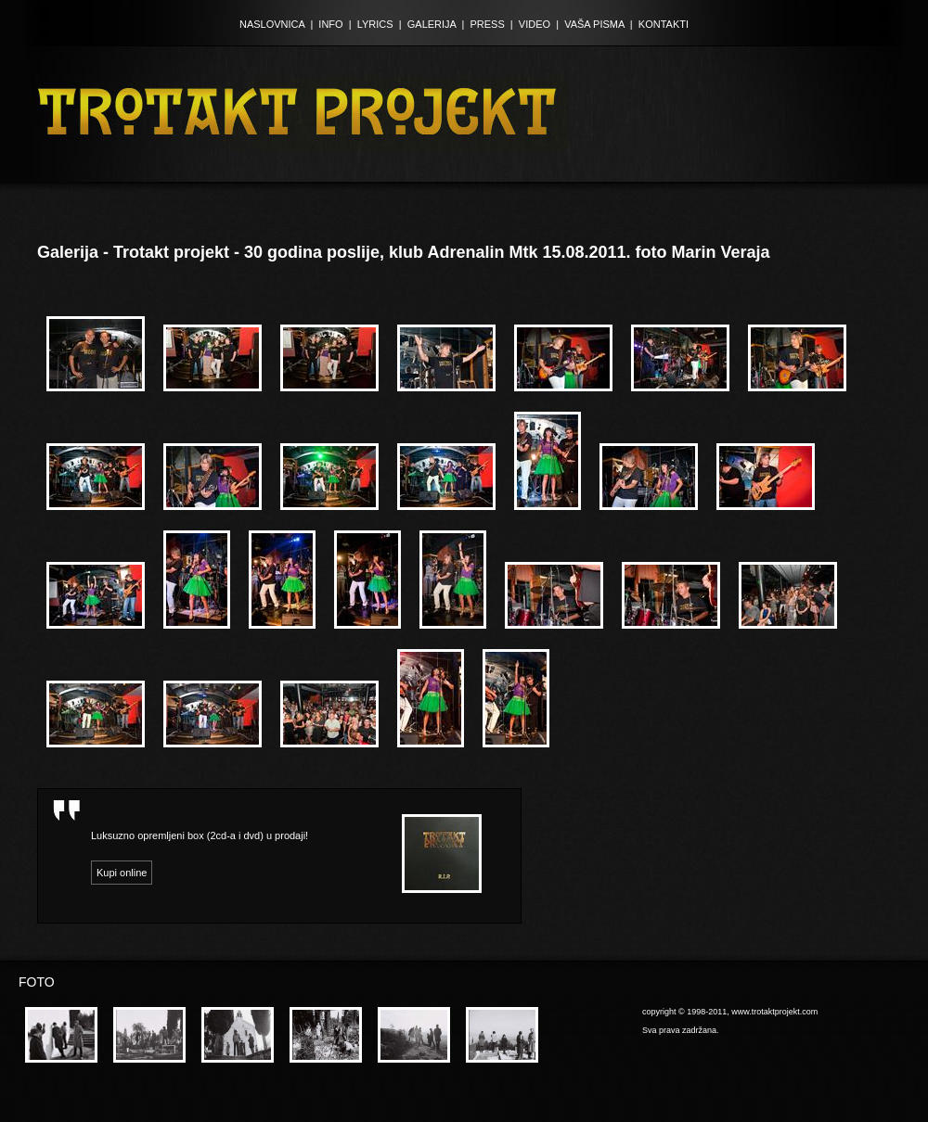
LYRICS (375, 24)
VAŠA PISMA (594, 24)
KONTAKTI (663, 24)
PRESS (487, 24)
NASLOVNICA (271, 24)
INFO (330, 24)
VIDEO (534, 24)
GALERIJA (432, 24)
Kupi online (122, 872)
